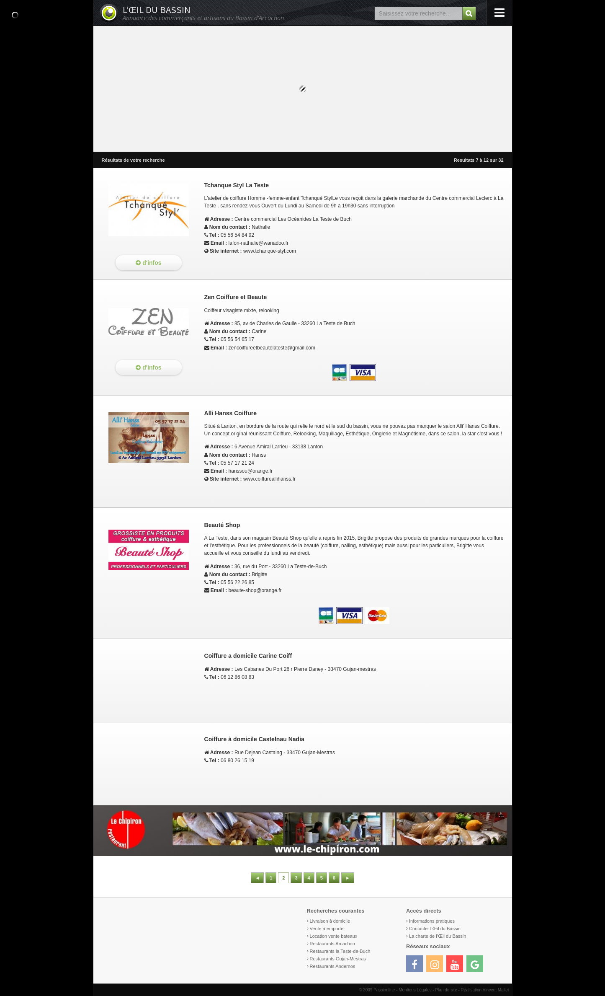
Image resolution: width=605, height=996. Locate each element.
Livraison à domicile (330, 921)
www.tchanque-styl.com (269, 251)
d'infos (148, 262)
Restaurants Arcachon (332, 943)
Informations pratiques (432, 921)
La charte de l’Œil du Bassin (437, 936)
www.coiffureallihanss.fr (269, 479)
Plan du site (446, 990)
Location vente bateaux (334, 936)
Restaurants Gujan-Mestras (338, 958)
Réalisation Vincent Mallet (485, 990)
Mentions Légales (415, 990)
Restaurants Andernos (332, 966)
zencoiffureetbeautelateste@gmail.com (272, 348)
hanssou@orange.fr (251, 471)
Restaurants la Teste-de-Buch (340, 951)
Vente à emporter (327, 928)
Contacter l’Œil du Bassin (435, 928)
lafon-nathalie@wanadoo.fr (259, 243)
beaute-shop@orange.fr (255, 590)
